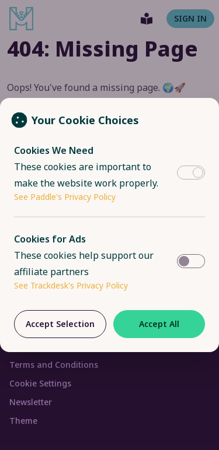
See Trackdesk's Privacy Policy (71, 285)
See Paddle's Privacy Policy (65, 196)
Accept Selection (60, 323)
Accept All (159, 323)
